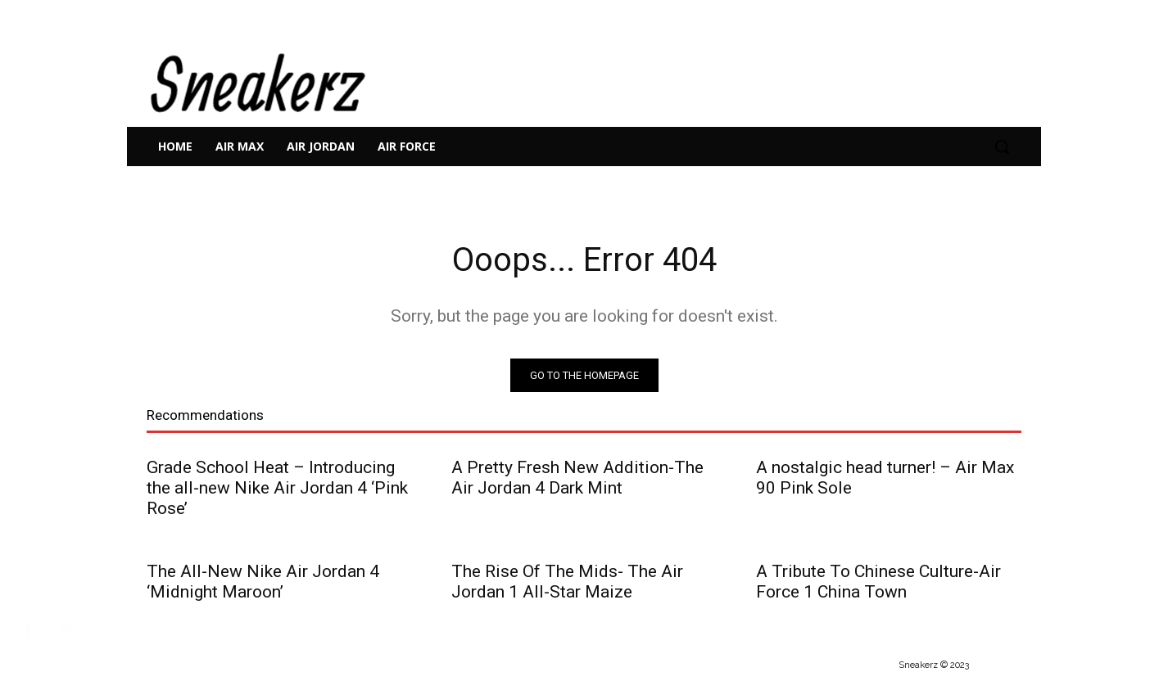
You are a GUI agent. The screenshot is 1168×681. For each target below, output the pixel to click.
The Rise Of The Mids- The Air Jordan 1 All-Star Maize (567, 581)
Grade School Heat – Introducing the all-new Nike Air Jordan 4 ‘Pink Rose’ (277, 488)
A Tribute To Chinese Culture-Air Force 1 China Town (878, 581)
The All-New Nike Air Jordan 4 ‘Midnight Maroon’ (263, 581)
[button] (1001, 146)
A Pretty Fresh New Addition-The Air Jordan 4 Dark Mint (577, 478)
